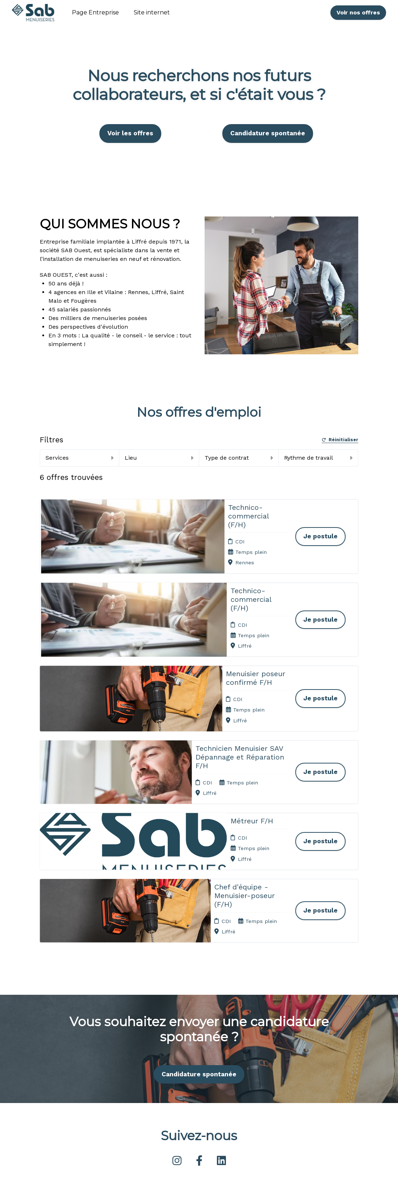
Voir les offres (130, 133)
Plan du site (201, 1092)
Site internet (152, 12)
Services (80, 457)
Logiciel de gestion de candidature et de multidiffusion (199, 1185)
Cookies (197, 1083)
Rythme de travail (318, 457)
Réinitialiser (340, 440)
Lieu (159, 457)
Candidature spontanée (267, 133)
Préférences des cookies (202, 1117)
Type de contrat (239, 457)
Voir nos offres (358, 12)
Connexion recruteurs (200, 1103)
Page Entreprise (95, 12)
